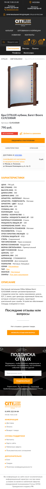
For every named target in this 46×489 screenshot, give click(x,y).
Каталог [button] (9, 31)
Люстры (25, 48)
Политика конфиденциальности (19, 467)
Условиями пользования (28, 388)
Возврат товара (12, 430)
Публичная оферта (13, 447)
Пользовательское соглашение (18, 450)
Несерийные (14, 266)
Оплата (9, 427)
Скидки (9, 463)
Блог (8, 460)
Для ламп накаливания (19, 275)
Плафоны (16, 53)
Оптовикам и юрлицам (29, 31)
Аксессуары (29, 53)
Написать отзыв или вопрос (23, 332)
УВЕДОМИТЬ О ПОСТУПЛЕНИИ (23, 140)
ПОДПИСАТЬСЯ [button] (23, 381)
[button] (11, 9)
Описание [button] (34, 148)
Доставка (10, 423)
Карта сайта (11, 443)
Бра (8, 269)
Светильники (13, 48)
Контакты (29, 35)
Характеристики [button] (12, 148)
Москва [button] (18, 155)
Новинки (16, 35)
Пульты (35, 48)
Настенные (15, 272)
